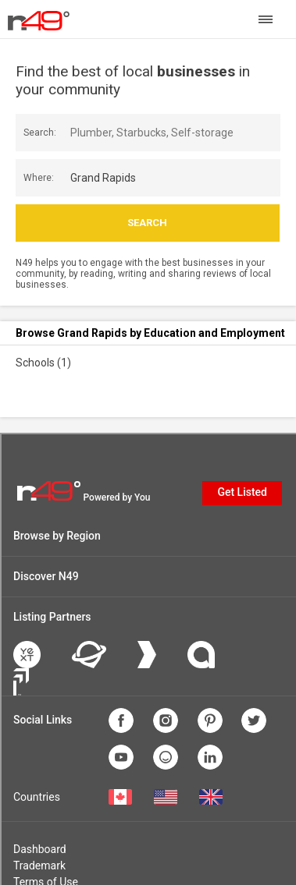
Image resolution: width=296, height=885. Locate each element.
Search (147, 222)
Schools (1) (43, 362)
